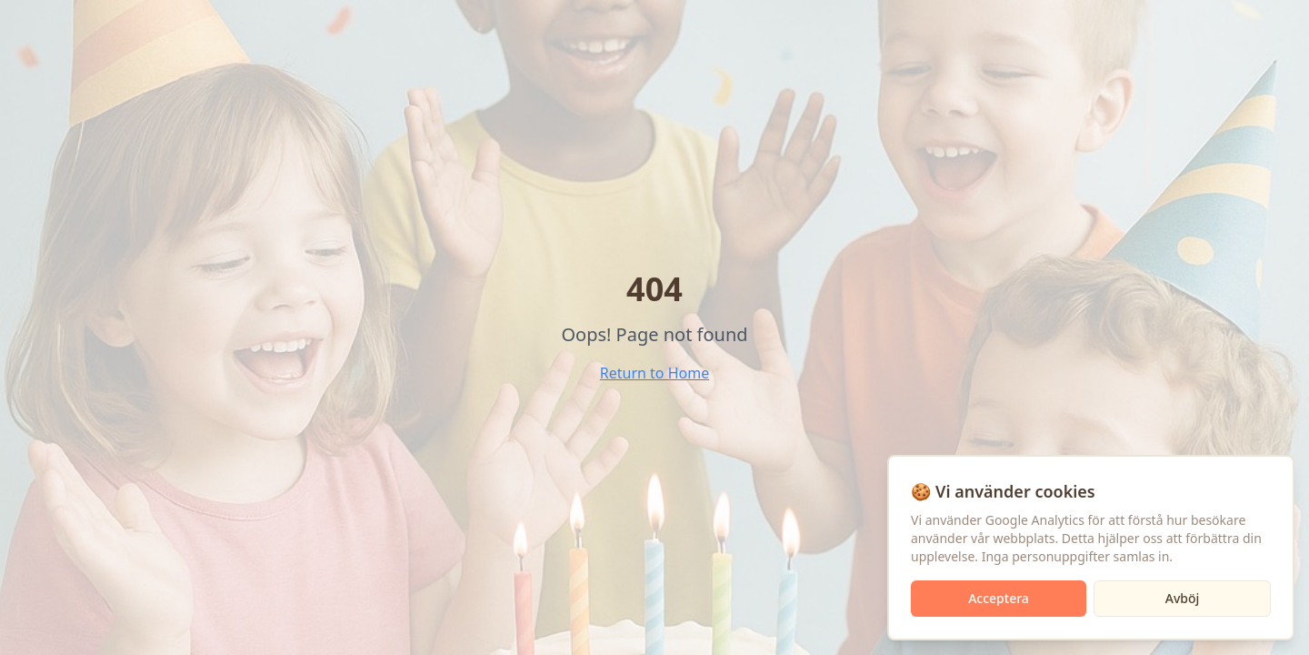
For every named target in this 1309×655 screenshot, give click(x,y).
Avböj (1182, 598)
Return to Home (654, 373)
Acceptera (998, 598)
